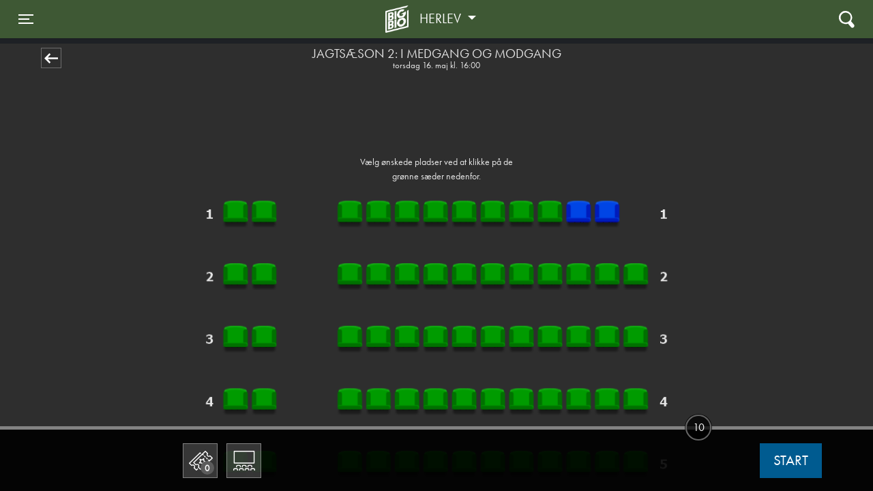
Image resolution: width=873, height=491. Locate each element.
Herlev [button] (441, 18)
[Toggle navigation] (26, 19)
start (790, 460)
